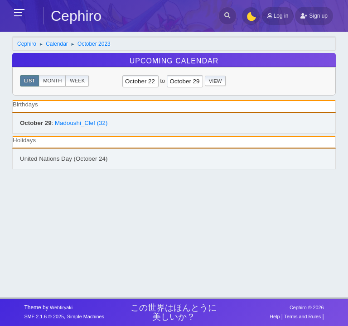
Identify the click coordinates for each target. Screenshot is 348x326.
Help (275, 316)
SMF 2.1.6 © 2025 (44, 316)
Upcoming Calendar (174, 61)
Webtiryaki (61, 307)
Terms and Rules (302, 316)
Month (52, 80)
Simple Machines (85, 316)
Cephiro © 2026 (307, 307)
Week (77, 80)
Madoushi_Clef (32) (81, 123)
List (29, 80)
